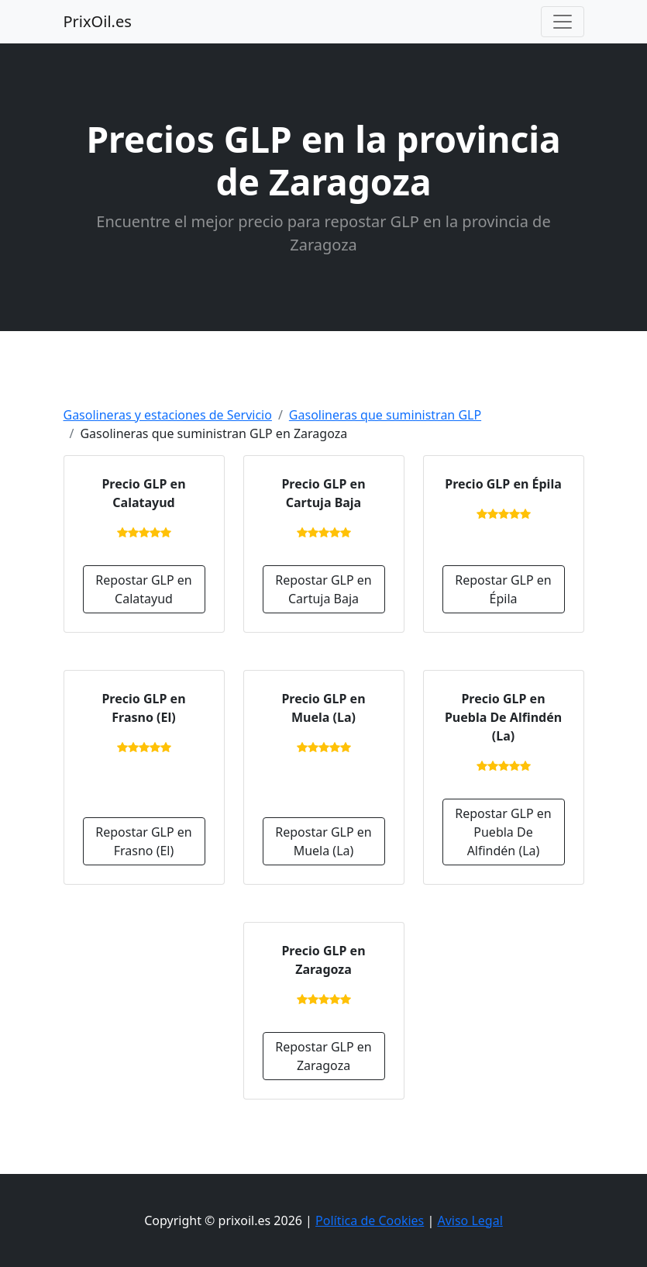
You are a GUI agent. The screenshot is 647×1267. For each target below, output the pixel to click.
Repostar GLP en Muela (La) (323, 841)
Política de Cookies (369, 1220)
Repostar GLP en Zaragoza (323, 1056)
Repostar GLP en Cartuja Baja (323, 589)
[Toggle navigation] (562, 21)
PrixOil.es (98, 21)
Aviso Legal (469, 1220)
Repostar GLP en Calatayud (143, 589)
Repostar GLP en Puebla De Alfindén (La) (503, 832)
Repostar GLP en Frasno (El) (143, 841)
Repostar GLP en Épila (503, 589)
